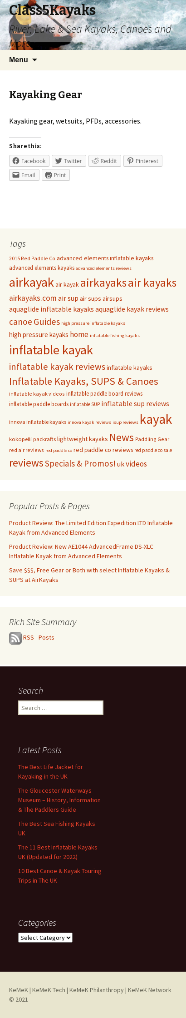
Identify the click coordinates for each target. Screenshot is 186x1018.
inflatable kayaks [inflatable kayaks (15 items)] (129, 367)
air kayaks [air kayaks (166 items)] (152, 282)
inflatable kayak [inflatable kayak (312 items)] (51, 350)
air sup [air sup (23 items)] (68, 298)
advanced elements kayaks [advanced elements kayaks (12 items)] (41, 268)
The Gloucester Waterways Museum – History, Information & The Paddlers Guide (59, 800)
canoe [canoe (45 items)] (20, 321)
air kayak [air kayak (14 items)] (67, 284)
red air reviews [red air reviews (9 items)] (26, 450)
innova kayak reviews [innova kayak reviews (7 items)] (89, 422)
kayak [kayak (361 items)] (156, 419)
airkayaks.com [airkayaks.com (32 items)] (33, 298)
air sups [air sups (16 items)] (90, 298)
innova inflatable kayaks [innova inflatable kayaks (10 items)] (37, 421)
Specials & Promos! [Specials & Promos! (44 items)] (80, 463)
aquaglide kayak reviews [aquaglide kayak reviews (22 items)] (132, 308)
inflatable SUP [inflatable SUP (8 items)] (85, 404)
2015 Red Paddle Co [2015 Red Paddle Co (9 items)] (32, 258)
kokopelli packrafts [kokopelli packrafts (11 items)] (32, 439)
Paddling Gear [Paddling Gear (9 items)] (152, 439)
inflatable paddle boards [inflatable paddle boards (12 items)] (39, 404)
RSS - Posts (38, 637)
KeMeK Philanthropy (96, 990)
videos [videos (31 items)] (136, 464)
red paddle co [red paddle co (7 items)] (58, 450)
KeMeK (18, 990)
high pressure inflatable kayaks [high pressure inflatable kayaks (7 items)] (93, 323)
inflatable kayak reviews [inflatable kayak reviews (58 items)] (57, 366)
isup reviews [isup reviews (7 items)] (125, 422)
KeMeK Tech (48, 990)
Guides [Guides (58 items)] (47, 322)
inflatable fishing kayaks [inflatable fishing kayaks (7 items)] (115, 335)
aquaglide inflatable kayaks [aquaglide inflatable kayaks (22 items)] (51, 308)
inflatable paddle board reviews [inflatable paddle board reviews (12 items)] (104, 393)
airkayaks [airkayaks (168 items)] (103, 282)
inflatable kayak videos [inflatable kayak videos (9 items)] (37, 393)
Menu (18, 60)
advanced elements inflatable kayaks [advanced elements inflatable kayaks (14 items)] (105, 258)
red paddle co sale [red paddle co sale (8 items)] (153, 450)
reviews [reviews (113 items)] (26, 462)
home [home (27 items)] (79, 334)
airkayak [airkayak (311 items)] (31, 282)
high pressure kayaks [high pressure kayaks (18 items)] (39, 334)
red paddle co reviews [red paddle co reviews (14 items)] (103, 450)
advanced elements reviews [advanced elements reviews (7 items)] (104, 268)
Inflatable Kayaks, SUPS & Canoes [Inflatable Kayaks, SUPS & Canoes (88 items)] (83, 381)
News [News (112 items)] (121, 437)
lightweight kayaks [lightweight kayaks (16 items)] (82, 439)
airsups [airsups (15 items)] (112, 298)
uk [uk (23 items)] (120, 463)
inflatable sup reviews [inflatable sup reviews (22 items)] (135, 403)
